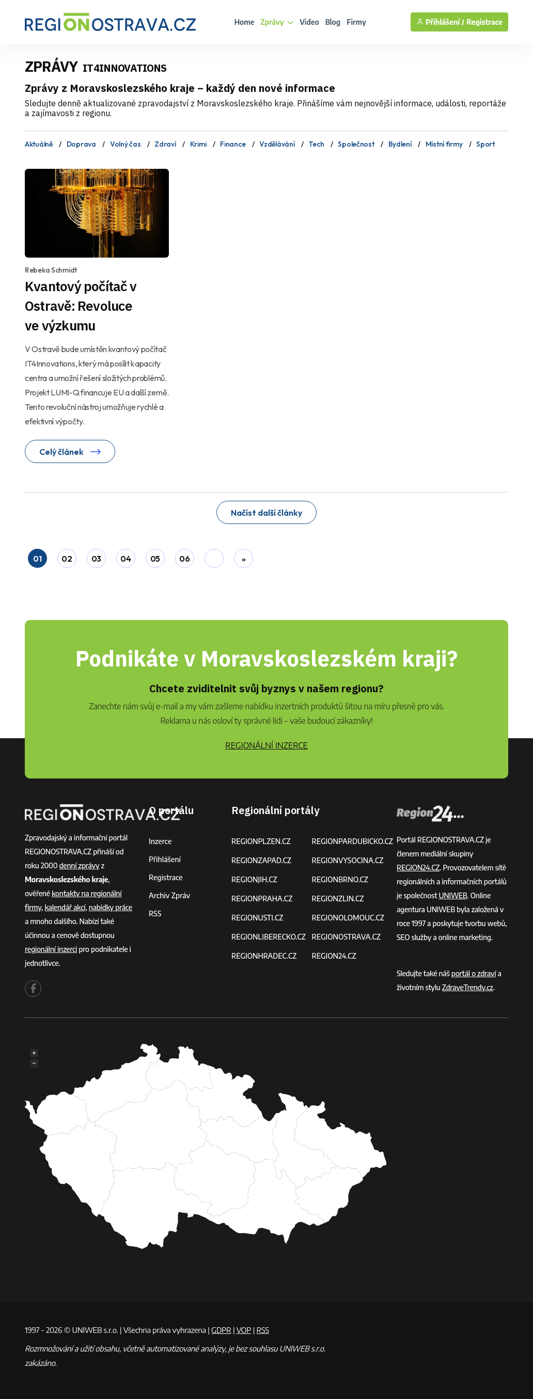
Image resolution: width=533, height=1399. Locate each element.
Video (309, 22)
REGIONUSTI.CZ (257, 917)
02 (66, 558)
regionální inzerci (51, 949)
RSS (155, 913)
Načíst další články (266, 512)
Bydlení (400, 144)
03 (96, 558)
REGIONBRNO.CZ (339, 879)
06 (184, 558)
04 (125, 558)
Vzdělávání (276, 144)
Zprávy (276, 22)
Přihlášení (165, 859)
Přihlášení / (440, 22)
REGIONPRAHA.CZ (261, 898)
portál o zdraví (473, 973)
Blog (332, 22)
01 (37, 558)
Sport (485, 144)
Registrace (484, 22)
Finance (232, 144)
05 (155, 558)
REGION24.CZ (333, 955)
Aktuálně (39, 144)
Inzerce (160, 841)
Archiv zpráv (169, 895)
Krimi (198, 144)
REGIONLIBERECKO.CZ (268, 936)
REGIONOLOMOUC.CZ (347, 917)
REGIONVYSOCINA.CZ (347, 860)
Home (244, 22)
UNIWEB (453, 895)
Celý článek (70, 452)
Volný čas (125, 144)
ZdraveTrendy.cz (467, 987)
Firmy (356, 22)
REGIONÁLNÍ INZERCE (266, 745)
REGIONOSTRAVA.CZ (345, 936)
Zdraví (165, 144)
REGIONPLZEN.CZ (261, 841)
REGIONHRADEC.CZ (263, 955)
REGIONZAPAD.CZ (261, 860)
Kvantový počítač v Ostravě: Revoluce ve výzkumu (80, 305)
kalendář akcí (64, 907)
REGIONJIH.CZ (254, 879)
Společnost (356, 144)
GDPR (221, 1329)
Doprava (81, 144)
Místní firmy (444, 144)
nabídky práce (110, 907)
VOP (244, 1329)
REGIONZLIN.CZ (337, 898)
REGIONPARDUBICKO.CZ (352, 841)
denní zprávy (79, 865)
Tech (316, 144)
